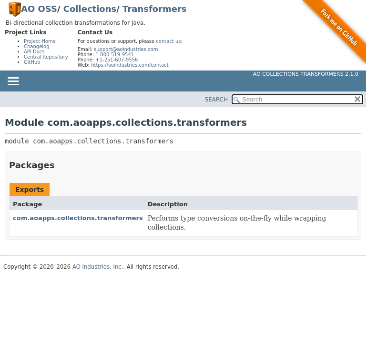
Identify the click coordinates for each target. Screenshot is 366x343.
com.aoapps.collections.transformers (78, 218)
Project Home (40, 41)
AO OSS (39, 9)
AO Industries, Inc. (97, 266)
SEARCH (216, 99)
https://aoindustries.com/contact (130, 65)
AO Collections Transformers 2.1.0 (305, 74)
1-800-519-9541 (114, 54)
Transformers (154, 9)
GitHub (32, 62)
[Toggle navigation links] (13, 82)
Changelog (37, 46)
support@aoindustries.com (126, 49)
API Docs (34, 51)
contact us (168, 41)
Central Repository (46, 57)
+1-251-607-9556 (116, 59)
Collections (89, 9)
